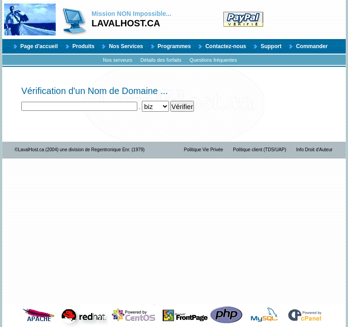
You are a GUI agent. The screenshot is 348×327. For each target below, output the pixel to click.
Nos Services (126, 46)
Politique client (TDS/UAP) (259, 149)
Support (271, 46)
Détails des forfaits (160, 60)
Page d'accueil (39, 46)
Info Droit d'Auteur (314, 149)
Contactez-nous (225, 46)
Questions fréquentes (213, 60)
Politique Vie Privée (203, 149)
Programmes (174, 46)
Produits (83, 46)
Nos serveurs (117, 60)
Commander (312, 46)
